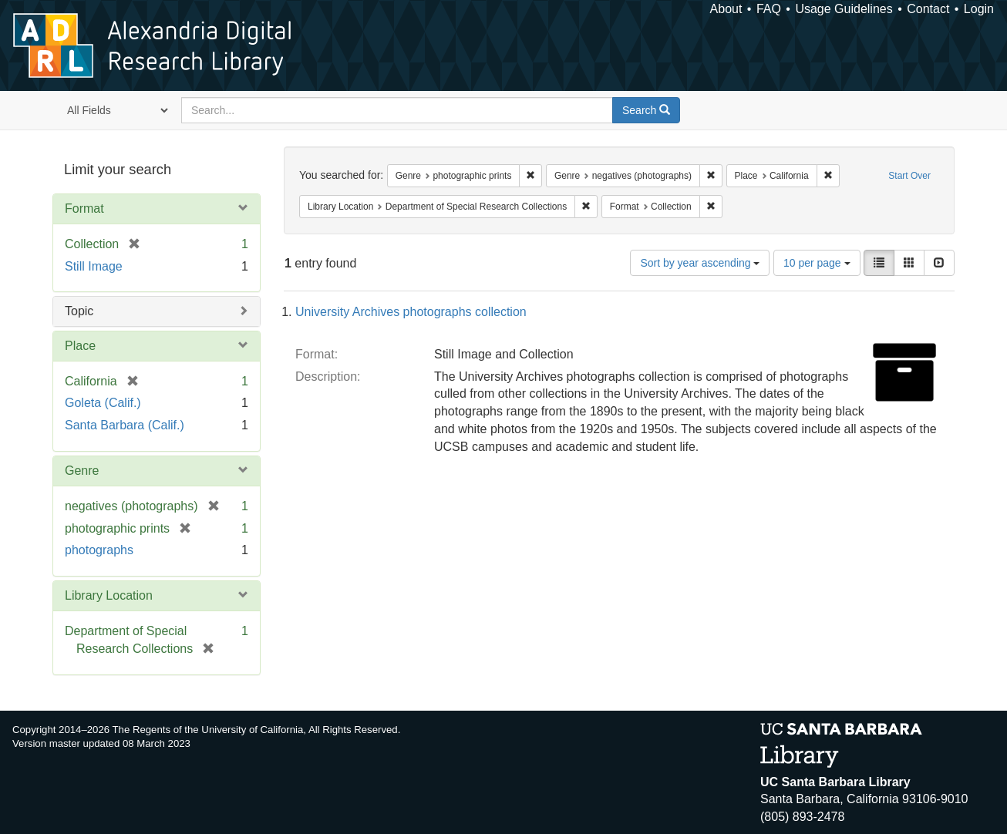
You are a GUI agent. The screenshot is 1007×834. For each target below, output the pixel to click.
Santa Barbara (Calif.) (124, 425)
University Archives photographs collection (411, 311)
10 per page (816, 263)
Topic (79, 311)
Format (84, 208)
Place (80, 345)
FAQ (768, 8)
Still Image (94, 266)
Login (979, 8)
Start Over (909, 175)
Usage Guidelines (843, 8)
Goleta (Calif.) (103, 402)
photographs (99, 550)
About (726, 8)
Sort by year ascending (699, 263)
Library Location (109, 595)
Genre (82, 470)
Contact (928, 8)
